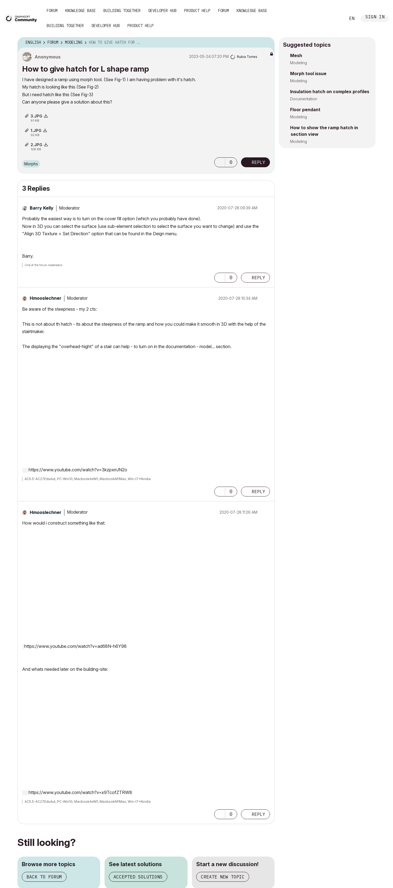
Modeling (298, 62)
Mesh (296, 55)
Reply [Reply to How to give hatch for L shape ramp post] (258, 162)
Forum (52, 10)
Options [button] (266, 42)
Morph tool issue (308, 73)
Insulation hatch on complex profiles (329, 91)
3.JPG (36, 116)
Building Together (122, 10)
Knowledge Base (80, 10)
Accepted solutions (138, 877)
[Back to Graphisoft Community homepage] (22, 18)
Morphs (31, 163)
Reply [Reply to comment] (258, 277)
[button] (220, 162)
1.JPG (36, 130)
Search (335, 18)
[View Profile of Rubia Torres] (247, 57)
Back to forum (44, 877)
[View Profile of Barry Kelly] (41, 208)
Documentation (303, 98)
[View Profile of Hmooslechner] (45, 298)
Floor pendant (305, 109)
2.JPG (36, 144)
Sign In (375, 17)
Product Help (197, 10)
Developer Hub (162, 10)
